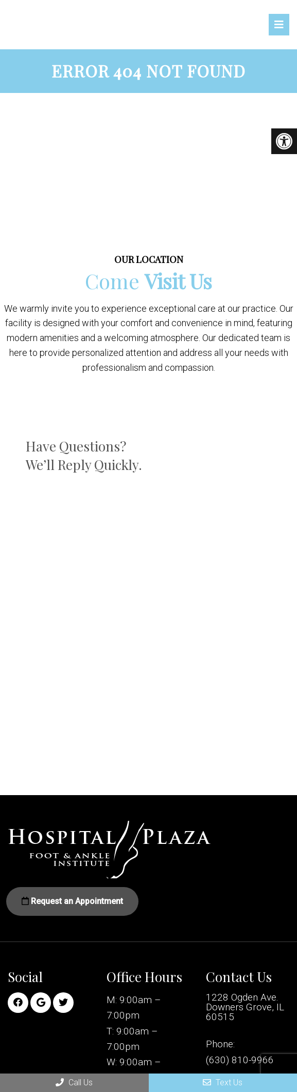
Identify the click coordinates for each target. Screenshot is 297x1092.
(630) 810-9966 (240, 1060)
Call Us (74, 1082)
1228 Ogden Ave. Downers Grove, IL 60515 (245, 1007)
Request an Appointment (72, 901)
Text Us (222, 1082)
